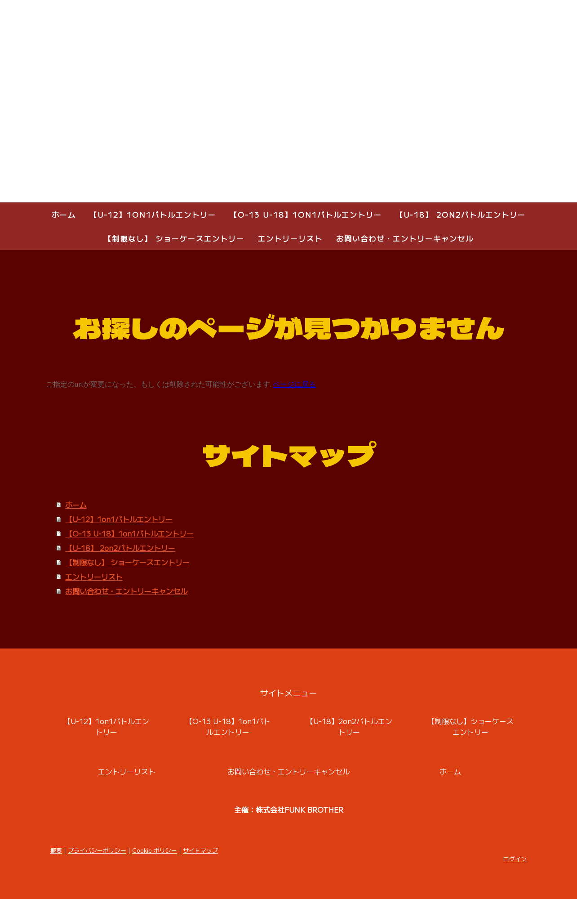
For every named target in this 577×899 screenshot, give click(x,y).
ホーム (64, 214)
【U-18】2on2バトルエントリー (349, 726)
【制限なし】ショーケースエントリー (470, 726)
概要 (56, 850)
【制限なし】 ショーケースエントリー (174, 238)
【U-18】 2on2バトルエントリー (460, 214)
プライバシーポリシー (97, 850)
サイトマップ (200, 850)
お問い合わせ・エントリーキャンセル (405, 238)
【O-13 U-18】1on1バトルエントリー (306, 214)
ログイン (515, 858)
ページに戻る (294, 384)
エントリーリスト (290, 238)
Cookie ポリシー (154, 850)
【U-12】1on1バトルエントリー (152, 214)
